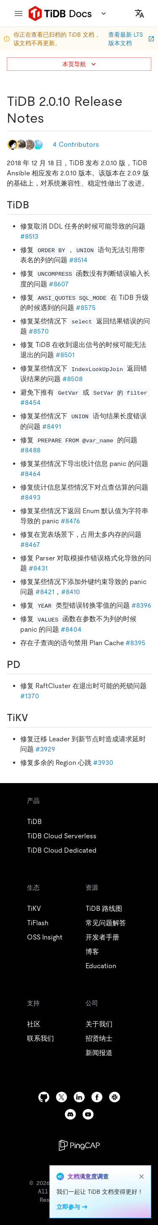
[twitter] (61, 1097)
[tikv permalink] (35, 718)
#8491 (51, 427)
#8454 (30, 402)
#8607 (59, 284)
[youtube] (88, 1114)
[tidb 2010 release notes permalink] (51, 118)
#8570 (39, 331)
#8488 (30, 450)
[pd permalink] (27, 665)
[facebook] (97, 1097)
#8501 (65, 355)
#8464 (30, 474)
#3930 (103, 763)
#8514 (78, 260)
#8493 (30, 497)
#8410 (70, 592)
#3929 (45, 749)
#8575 (86, 308)
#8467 (30, 545)
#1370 (29, 696)
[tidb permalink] (36, 205)
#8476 (70, 521)
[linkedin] (79, 1097)
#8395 (135, 643)
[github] (44, 1097)
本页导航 (80, 64)
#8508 (72, 379)
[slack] (114, 1097)
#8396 (141, 605)
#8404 (71, 629)
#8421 (44, 592)
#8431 (38, 568)
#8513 (29, 236)
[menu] (18, 13)
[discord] (70, 1114)
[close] (141, 1176)
